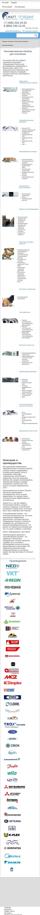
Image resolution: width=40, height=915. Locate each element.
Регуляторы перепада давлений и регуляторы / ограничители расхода (22, 276)
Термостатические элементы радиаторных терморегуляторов (28, 104)
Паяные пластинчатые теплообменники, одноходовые (27, 329)
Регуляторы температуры (27, 289)
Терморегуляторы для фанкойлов (26, 121)
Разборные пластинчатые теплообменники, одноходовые (27, 335)
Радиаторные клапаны (26, 94)
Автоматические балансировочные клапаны (28, 161)
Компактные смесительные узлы (26, 445)
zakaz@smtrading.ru (13, 31)
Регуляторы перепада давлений (21, 269)
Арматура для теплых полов (28, 431)
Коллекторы (26, 439)
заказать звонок (31, 31)
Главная (7, 907)
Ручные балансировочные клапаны (28, 177)
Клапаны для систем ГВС (26, 169)
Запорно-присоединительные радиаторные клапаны (28, 110)
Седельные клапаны (21, 233)
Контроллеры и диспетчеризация (24, 186)
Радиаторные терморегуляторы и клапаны (28, 82)
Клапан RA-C (26, 128)
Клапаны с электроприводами (29, 209)
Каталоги (7, 909)
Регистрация (7, 7)
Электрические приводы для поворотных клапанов (23, 219)
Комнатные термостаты (26, 345)
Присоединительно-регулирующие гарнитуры (28, 90)
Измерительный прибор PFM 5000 (27, 165)
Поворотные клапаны (22, 230)
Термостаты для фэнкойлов (27, 363)
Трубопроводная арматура (27, 371)
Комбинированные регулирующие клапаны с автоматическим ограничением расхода (24, 254)
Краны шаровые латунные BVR (27, 391)
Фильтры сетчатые (25, 380)
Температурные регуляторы (23, 297)
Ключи (24, 197)
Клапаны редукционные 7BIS (26, 387)
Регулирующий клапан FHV (27, 449)
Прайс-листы (9, 911)
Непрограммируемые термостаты (29, 353)
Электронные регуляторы (26, 194)
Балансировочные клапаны (28, 151)
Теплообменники (24, 312)
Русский (5, 2)
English (14, 2)
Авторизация (20, 7)
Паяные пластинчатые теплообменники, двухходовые (27, 322)
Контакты (8, 913)
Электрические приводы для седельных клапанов (23, 226)
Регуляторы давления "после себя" (23, 264)
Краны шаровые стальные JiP (27, 394)
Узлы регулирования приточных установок (26, 405)
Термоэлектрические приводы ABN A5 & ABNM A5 (28, 131)
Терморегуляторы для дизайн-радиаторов (27, 98)
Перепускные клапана (22, 260)
